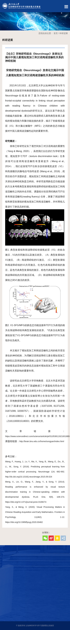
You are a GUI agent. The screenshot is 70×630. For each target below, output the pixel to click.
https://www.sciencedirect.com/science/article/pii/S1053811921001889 (37, 436)
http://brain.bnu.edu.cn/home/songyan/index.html (41, 441)
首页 (56, 33)
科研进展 (64, 33)
